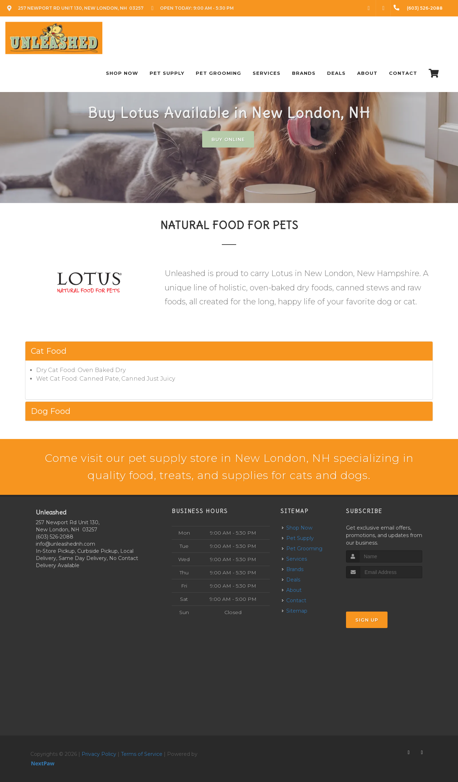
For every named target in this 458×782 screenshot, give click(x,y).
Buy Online (228, 139)
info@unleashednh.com (65, 544)
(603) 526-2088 (54, 537)
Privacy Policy (99, 754)
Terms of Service (141, 754)
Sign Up (366, 620)
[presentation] (384, 592)
